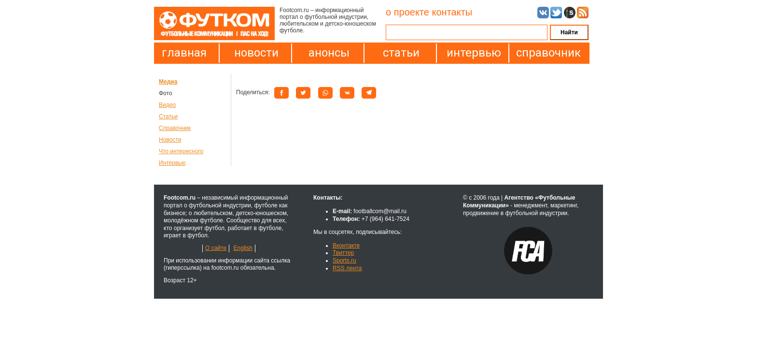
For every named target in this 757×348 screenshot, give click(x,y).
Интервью (172, 163)
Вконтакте (346, 245)
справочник (546, 52)
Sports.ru (344, 260)
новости (256, 52)
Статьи (168, 116)
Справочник (175, 128)
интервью (474, 52)
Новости (170, 139)
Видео (167, 105)
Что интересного (181, 151)
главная (184, 52)
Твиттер (343, 252)
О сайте (215, 248)
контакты (452, 12)
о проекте (407, 12)
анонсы (329, 52)
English (243, 248)
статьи (401, 52)
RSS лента (347, 268)
